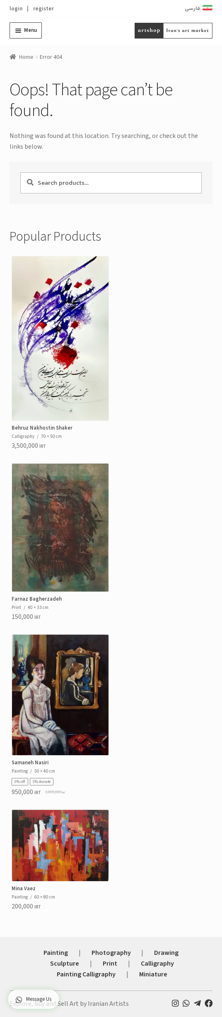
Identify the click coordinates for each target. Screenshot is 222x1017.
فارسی (192, 9)
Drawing (166, 952)
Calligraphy (157, 963)
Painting (55, 952)
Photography (111, 952)
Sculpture (64, 963)
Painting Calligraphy (86, 974)
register (43, 8)
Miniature (153, 974)
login (16, 8)
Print (110, 963)
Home (26, 57)
